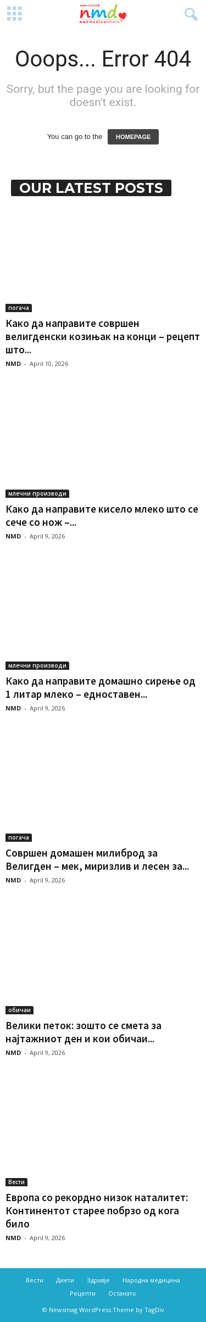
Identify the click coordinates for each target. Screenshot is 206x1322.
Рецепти (83, 1293)
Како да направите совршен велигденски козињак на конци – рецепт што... (102, 336)
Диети (65, 1280)
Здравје (98, 1280)
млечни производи (37, 493)
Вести (16, 1182)
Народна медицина (151, 1280)
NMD (13, 363)
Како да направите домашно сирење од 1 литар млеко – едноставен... (100, 687)
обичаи (19, 1010)
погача (18, 308)
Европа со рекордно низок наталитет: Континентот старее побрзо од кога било (96, 1210)
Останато (122, 1293)
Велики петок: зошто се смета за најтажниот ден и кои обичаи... (83, 1032)
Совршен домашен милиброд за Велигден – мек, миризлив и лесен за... (97, 859)
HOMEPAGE (133, 137)
